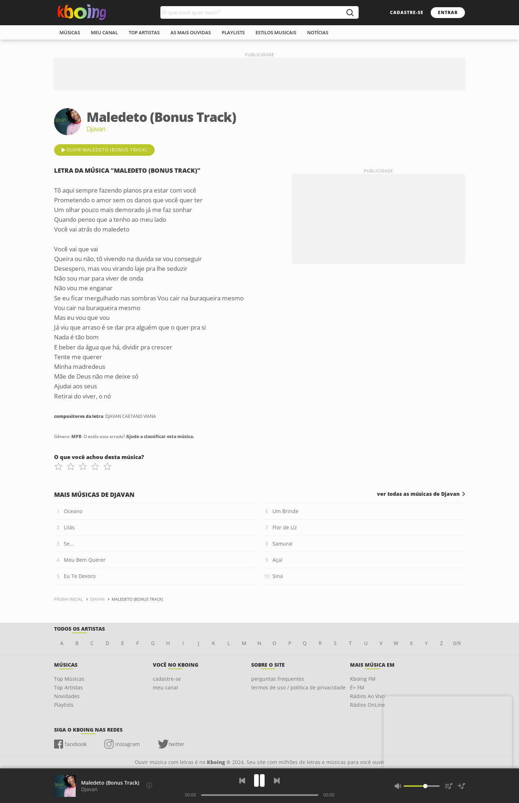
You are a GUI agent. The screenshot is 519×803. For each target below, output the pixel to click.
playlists (233, 32)
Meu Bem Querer (85, 559)
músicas (69, 32)
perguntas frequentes (277, 678)
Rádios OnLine (367, 704)
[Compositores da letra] (149, 785)
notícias (317, 32)
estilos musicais (276, 32)
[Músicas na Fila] (448, 786)
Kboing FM (363, 678)
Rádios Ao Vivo (367, 696)
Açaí (277, 559)
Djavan (89, 789)
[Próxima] (277, 781)
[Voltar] (242, 781)
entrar (448, 12)
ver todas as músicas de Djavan (418, 494)
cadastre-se (406, 12)
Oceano (73, 511)
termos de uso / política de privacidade (298, 687)
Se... (69, 543)
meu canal (104, 32)
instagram (127, 744)
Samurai (282, 543)
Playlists (64, 704)
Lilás (69, 527)
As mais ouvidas (190, 32)
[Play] (259, 780)
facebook (75, 744)
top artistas (144, 32)
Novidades (67, 696)
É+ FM (357, 687)
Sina (277, 576)
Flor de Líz (284, 527)
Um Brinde (285, 511)
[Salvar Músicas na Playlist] (461, 786)
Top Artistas (68, 687)
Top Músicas (69, 678)
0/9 (457, 643)
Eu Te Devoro (80, 576)
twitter (177, 744)
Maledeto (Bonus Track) (110, 782)
